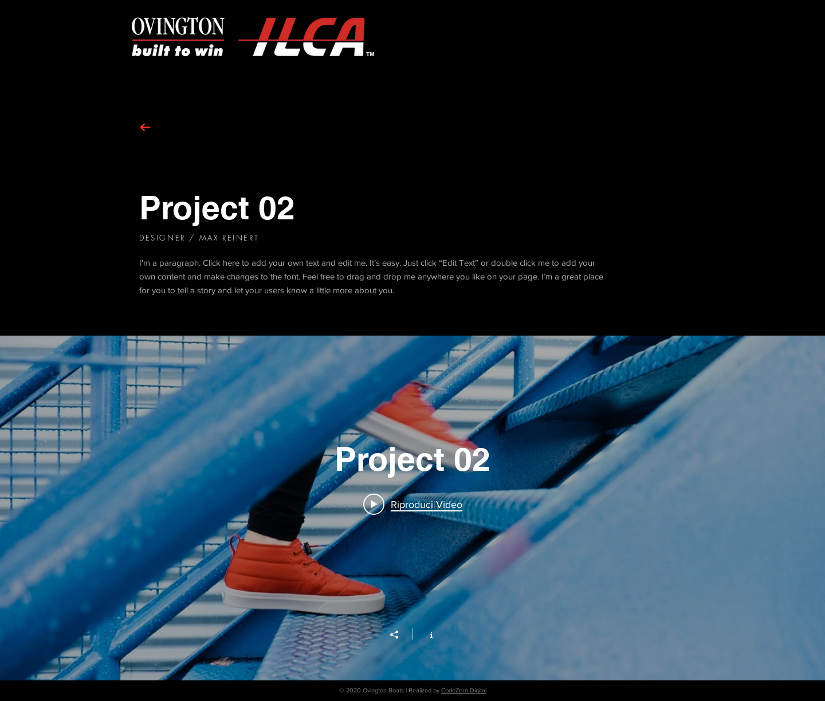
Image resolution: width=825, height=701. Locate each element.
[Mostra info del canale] (425, 634)
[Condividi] (399, 634)
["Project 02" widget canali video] (412, 508)
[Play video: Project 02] (412, 504)
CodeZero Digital (463, 690)
